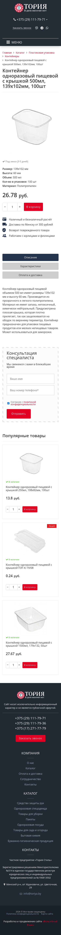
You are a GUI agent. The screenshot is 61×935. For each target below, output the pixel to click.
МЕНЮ (17, 42)
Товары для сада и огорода (30, 830)
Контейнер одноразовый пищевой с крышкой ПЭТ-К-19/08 (29, 566)
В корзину (33, 207)
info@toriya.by (32, 893)
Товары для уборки (30, 814)
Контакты (30, 784)
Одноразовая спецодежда (30, 808)
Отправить (19, 413)
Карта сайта (47, 913)
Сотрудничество (30, 779)
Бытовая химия (30, 835)
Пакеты (30, 819)
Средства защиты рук (30, 803)
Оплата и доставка (30, 773)
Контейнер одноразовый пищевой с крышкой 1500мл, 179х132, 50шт (29, 644)
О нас (30, 763)
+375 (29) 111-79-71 (31, 19)
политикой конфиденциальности (23, 403)
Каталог (30, 768)
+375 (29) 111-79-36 (30, 723)
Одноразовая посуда (30, 824)
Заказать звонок (22, 27)
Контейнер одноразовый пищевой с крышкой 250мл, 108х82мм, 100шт (29, 488)
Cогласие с (23, 403)
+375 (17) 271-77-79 (30, 728)
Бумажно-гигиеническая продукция (30, 841)
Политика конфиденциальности (22, 913)
